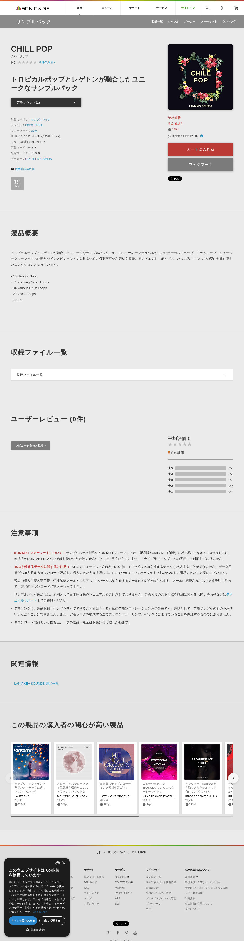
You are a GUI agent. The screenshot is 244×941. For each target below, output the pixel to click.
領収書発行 (152, 887)
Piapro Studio (122, 893)
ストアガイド (91, 893)
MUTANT (120, 887)
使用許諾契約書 (23, 169)
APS (117, 898)
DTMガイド (90, 882)
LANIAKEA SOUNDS (38, 158)
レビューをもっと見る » (30, 445)
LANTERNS (21, 796)
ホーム (98, 852)
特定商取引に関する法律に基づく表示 (206, 887)
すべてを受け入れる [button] (23, 920)
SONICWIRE (32, 8)
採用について (192, 908)
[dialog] (37, 897)
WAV (34, 130)
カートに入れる (200, 149)
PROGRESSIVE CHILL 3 (201, 796)
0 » (47, 62)
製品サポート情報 (94, 877)
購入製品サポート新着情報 (161, 882)
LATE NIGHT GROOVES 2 (117, 796)
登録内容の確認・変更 (158, 893)
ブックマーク (200, 164)
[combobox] (57, 863)
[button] (233, 778)
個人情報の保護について (199, 903)
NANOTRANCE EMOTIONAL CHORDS (167, 796)
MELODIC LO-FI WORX (72, 796)
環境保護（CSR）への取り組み (202, 882)
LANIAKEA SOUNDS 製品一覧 (36, 683)
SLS (117, 903)
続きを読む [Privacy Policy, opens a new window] (40, 912)
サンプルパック (41, 119)
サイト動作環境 (194, 893)
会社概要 (190, 877)
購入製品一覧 (153, 877)
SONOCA (120, 877)
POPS (29, 125)
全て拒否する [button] (52, 920)
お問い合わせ (91, 903)
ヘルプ (88, 898)
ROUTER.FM (122, 882)
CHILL (39, 125)
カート (150, 908)
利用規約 (190, 898)
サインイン (188, 8)
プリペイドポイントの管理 (161, 898)
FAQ (86, 887)
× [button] (63, 863)
